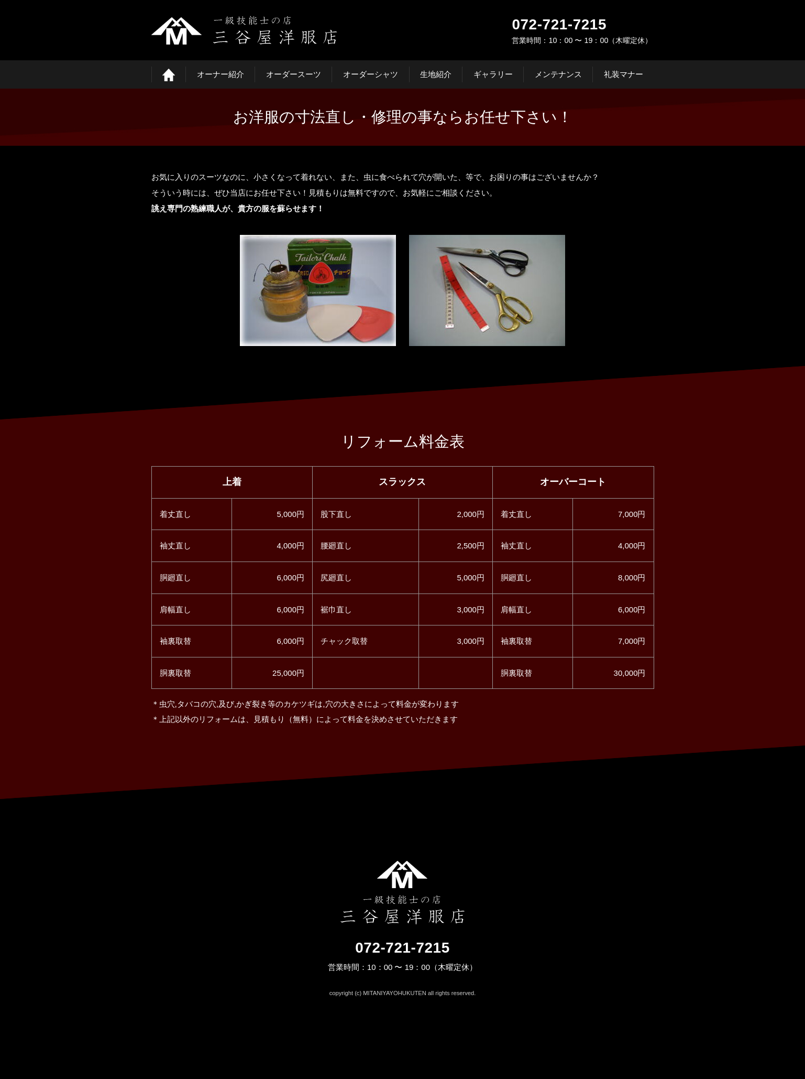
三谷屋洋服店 (244, 30)
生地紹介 (435, 74)
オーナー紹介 (220, 74)
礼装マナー (623, 74)
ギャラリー (493, 74)
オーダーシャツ (370, 74)
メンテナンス (558, 74)
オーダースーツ (293, 74)
